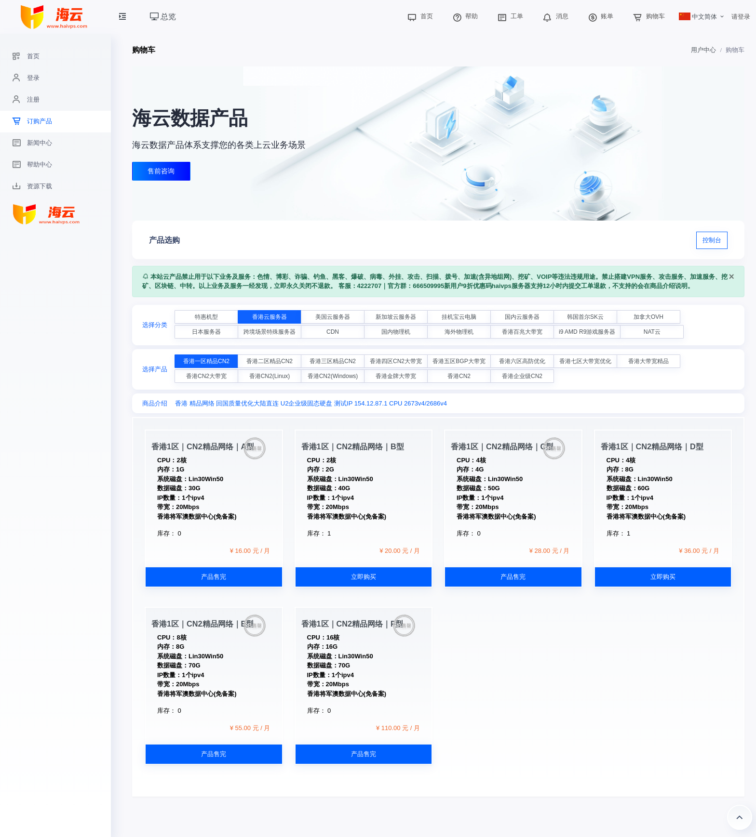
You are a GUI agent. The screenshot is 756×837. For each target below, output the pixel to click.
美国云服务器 (332, 317)
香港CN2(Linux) (269, 376)
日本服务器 (206, 331)
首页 (419, 16)
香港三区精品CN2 (333, 361)
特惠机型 (206, 317)
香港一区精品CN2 (206, 361)
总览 (163, 17)
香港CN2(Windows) (333, 376)
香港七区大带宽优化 (585, 361)
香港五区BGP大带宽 (458, 361)
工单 (509, 16)
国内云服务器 (522, 317)
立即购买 (363, 576)
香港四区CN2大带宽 (396, 361)
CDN (332, 331)
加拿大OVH (648, 317)
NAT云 (652, 331)
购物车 (648, 16)
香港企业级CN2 (522, 376)
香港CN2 (459, 376)
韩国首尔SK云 (585, 317)
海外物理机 (459, 331)
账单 (600, 16)
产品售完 (213, 576)
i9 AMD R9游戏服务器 (587, 331)
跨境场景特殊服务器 (269, 331)
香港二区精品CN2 (269, 361)
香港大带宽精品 (648, 361)
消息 (554, 16)
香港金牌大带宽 (396, 376)
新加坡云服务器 (396, 317)
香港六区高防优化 (522, 361)
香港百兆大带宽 (522, 331)
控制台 (711, 240)
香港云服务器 (269, 317)
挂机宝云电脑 (459, 317)
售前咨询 (161, 171)
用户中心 (703, 49)
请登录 (740, 16)
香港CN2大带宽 (206, 376)
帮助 (464, 16)
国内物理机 (395, 331)
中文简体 (698, 16)
